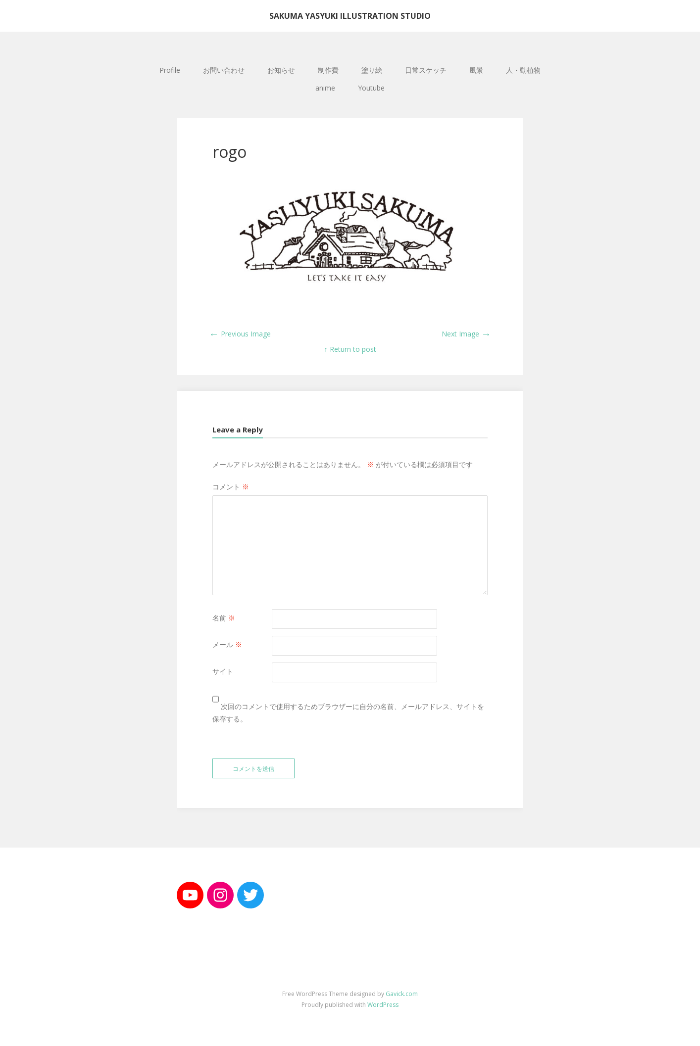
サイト (222, 671)
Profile (169, 70)
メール (227, 644)
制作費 (328, 70)
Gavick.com (402, 994)
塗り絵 (371, 70)
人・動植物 (523, 70)
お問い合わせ (224, 70)
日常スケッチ (426, 70)
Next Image (466, 333)
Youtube (371, 88)
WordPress (383, 1004)
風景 (476, 70)
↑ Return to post (350, 349)
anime (325, 88)
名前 (223, 617)
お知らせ (281, 70)
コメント (230, 486)
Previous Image (240, 333)
